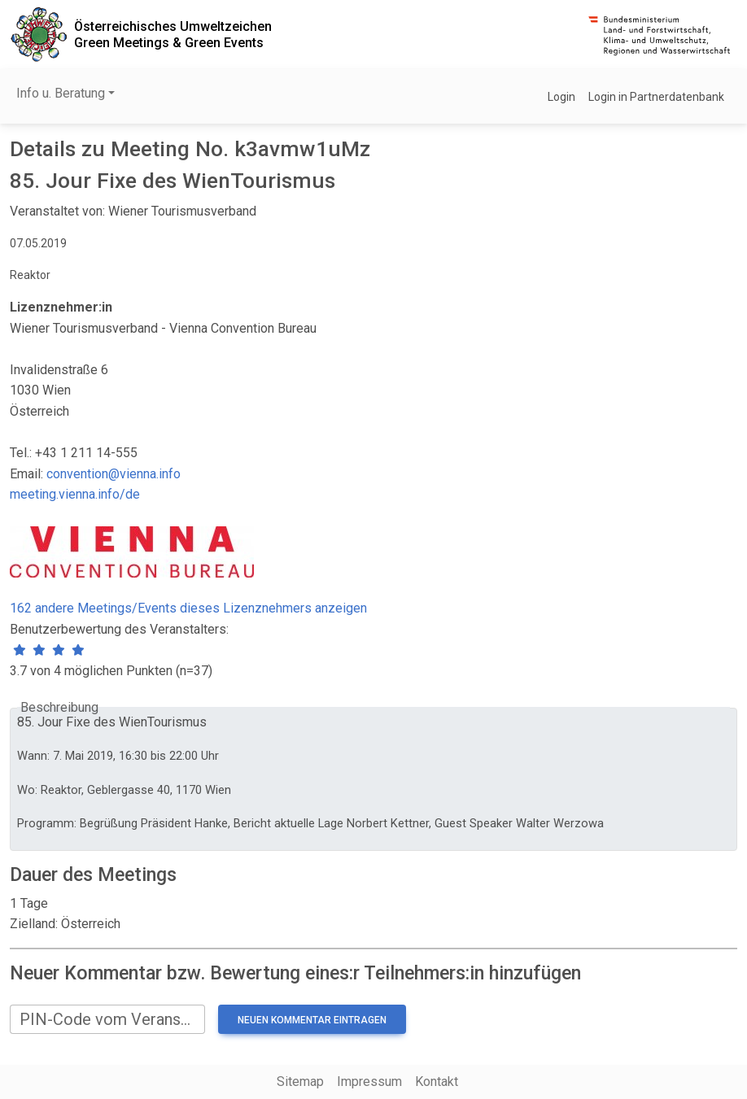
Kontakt (436, 1081)
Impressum (369, 1081)
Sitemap (300, 1081)
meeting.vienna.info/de (75, 494)
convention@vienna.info (113, 474)
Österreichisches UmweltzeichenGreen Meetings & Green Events (173, 34)
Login (561, 96)
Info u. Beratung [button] (60, 93)
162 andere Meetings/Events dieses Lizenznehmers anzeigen (188, 608)
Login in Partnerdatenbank (656, 96)
